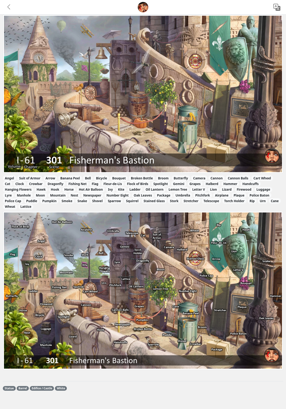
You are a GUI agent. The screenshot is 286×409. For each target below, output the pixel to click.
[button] (9, 7)
